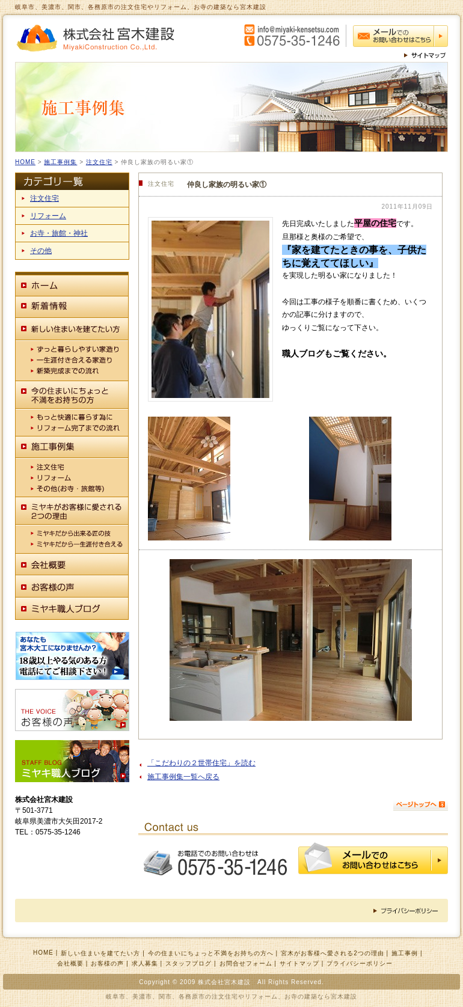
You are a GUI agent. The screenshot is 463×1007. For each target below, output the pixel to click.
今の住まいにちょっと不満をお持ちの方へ (211, 953)
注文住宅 (99, 162)
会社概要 (70, 963)
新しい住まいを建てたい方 (100, 953)
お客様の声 (107, 963)
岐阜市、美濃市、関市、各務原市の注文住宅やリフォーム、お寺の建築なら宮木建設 (231, 996)
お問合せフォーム (245, 963)
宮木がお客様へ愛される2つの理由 (332, 953)
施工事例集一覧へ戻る (183, 777)
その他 (41, 250)
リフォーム (48, 216)
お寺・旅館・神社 (59, 233)
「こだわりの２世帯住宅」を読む (201, 763)
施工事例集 (60, 162)
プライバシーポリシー (360, 963)
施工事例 (404, 953)
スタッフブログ (188, 963)
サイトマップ (299, 963)
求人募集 (145, 963)
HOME (25, 162)
